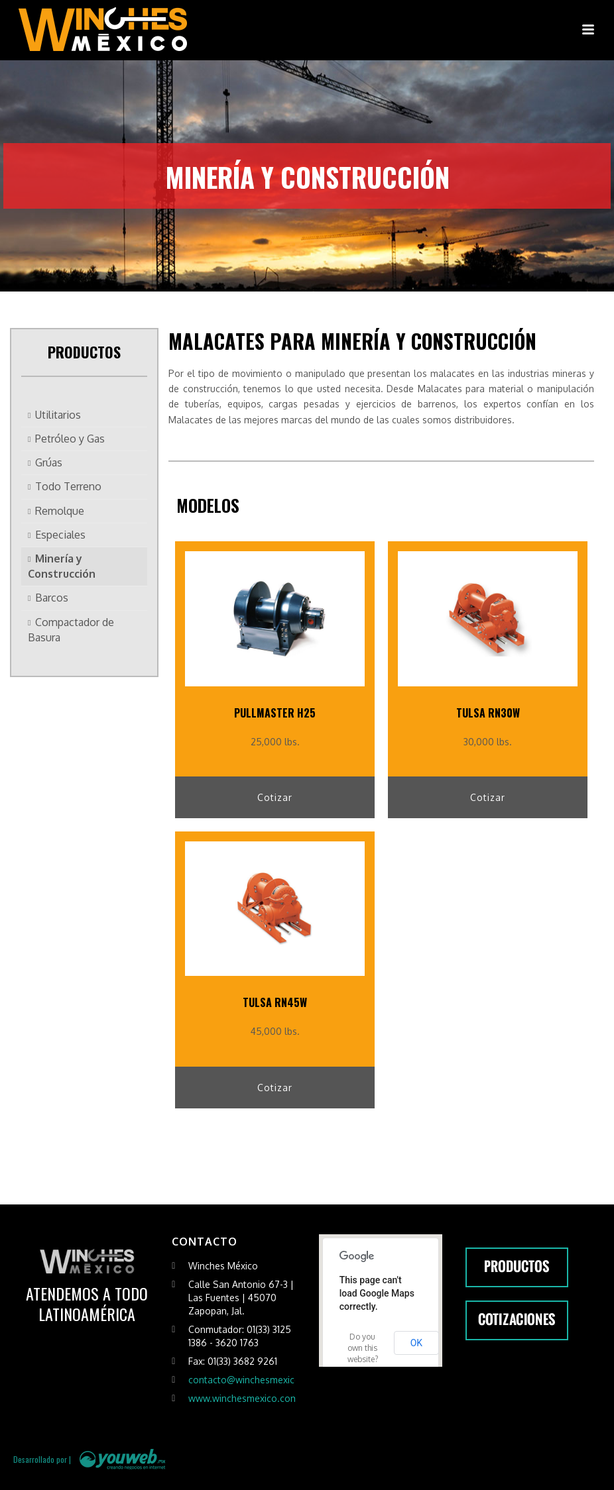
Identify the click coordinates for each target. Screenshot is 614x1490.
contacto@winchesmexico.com (255, 1379)
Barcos (51, 597)
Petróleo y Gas (70, 438)
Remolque (59, 510)
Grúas (48, 462)
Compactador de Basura (71, 629)
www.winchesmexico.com (243, 1398)
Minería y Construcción (61, 566)
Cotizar (274, 797)
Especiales (60, 534)
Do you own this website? (362, 1348)
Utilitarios (58, 414)
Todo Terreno (68, 486)
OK (416, 1343)
